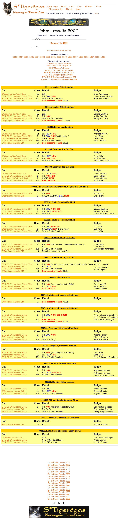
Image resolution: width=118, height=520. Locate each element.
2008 (15, 57)
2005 (31, 57)
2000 (59, 57)
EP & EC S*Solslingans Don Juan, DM (59, 77)
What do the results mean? (59, 50)
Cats (79, 6)
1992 (103, 57)
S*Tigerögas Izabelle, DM (13, 101)
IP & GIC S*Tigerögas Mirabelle (59, 70)
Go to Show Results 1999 (59, 483)
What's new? (67, 6)
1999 (64, 57)
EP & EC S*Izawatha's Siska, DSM (59, 72)
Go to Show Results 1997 (59, 487)
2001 (53, 57)
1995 (86, 57)
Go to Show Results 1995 (59, 492)
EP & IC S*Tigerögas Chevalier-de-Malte (59, 79)
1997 (75, 57)
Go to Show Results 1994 (59, 494)
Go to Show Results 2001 (59, 478)
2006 (26, 57)
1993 (97, 57)
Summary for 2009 (59, 43)
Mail (96, 13)
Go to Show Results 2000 (59, 481)
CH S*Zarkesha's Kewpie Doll (59, 66)
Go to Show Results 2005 (59, 469)
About (68, 9)
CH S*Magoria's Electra (59, 68)
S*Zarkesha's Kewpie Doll (13, 196)
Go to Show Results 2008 (59, 463)
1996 (81, 57)
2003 (42, 57)
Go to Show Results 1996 (59, 490)
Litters (98, 6)
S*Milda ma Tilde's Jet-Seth (14, 94)
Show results (55, 9)
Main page (52, 6)
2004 (37, 57)
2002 (48, 57)
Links (77, 9)
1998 (70, 57)
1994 (92, 57)
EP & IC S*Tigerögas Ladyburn (59, 75)
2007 (20, 57)
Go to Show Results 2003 (59, 474)
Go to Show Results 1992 (59, 499)
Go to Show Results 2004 (59, 472)
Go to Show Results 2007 (59, 465)
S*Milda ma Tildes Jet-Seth (59, 63)
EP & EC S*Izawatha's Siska (14, 269)
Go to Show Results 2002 (59, 476)
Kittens (88, 6)
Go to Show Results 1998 (59, 485)
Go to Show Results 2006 (59, 467)
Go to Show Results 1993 (59, 497)
